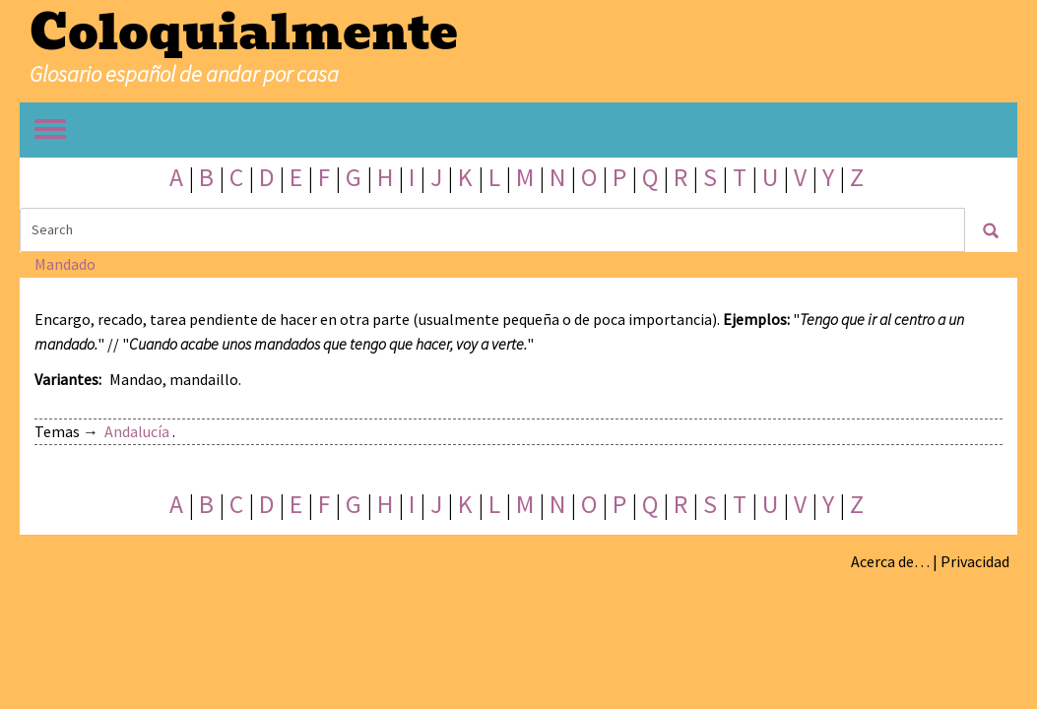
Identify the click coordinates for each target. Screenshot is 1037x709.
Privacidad (974, 561)
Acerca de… (890, 561)
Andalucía (136, 431)
